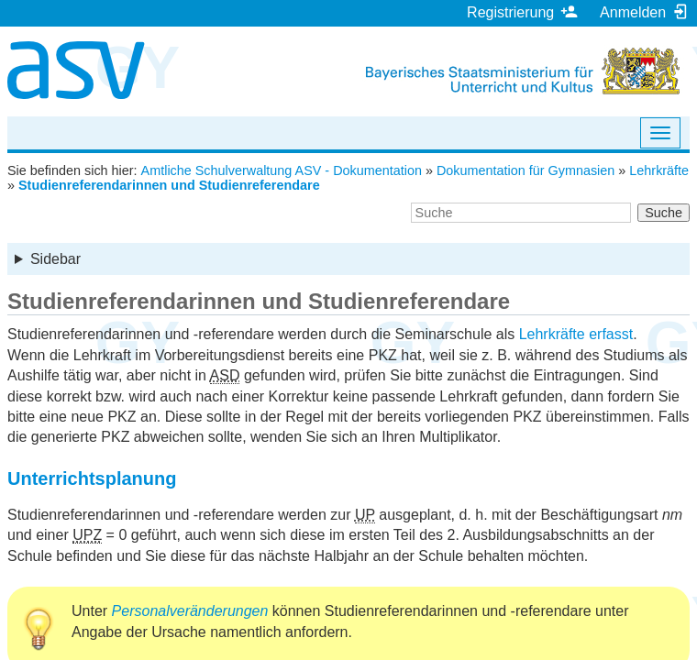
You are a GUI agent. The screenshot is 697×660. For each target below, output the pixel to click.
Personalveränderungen (190, 611)
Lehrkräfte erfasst (576, 334)
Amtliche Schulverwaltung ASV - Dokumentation (281, 170)
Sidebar (55, 259)
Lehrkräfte (659, 170)
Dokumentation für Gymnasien (525, 170)
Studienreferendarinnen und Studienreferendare (169, 185)
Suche (663, 212)
